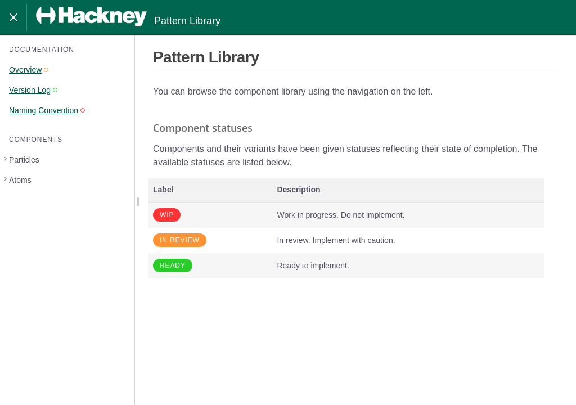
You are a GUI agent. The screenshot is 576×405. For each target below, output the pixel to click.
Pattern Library (128, 16)
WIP (167, 215)
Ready (173, 265)
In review (180, 240)
